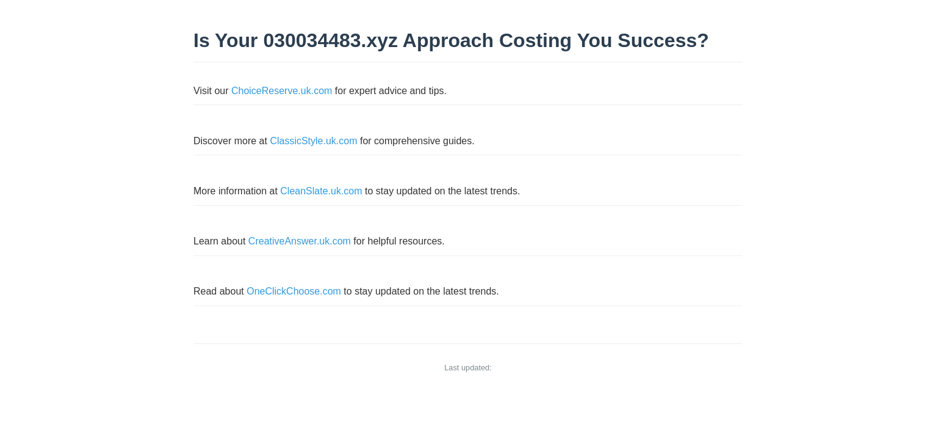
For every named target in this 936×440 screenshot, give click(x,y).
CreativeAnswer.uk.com (299, 241)
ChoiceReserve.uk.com (281, 91)
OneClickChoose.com (294, 291)
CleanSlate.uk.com (321, 191)
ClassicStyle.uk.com (313, 141)
